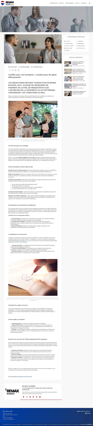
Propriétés (53, 3)
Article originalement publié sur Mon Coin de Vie (20, 376)
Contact (83, 3)
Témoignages (69, 3)
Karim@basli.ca (10, 419)
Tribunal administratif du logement (16, 240)
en (89, 3)
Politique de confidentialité (65, 424)
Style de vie (81, 48)
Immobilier (80, 43)
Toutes (67, 41)
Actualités (12, 67)
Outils (77, 3)
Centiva (89, 424)
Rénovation (80, 45)
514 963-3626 (8, 417)
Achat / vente (69, 45)
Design (66, 50)
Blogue (61, 3)
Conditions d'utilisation (78, 424)
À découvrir (68, 43)
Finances (80, 41)
